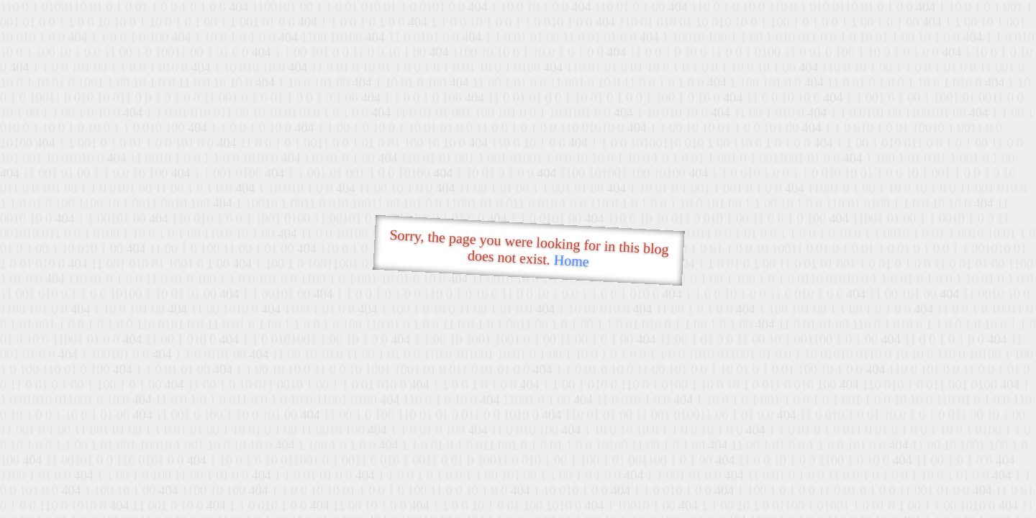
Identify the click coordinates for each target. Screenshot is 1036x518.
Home (571, 261)
